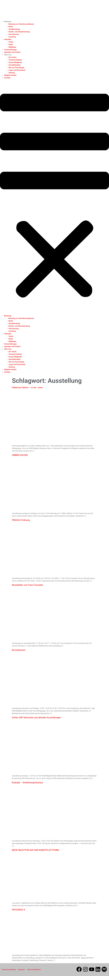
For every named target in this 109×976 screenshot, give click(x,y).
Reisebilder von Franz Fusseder (28, 585)
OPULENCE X (18, 909)
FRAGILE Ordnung (21, 520)
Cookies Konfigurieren (34, 969)
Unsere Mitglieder (15, 62)
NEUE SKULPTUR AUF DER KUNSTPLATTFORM (35, 850)
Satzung (12, 73)
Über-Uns (7, 55)
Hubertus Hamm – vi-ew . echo (27, 387)
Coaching (12, 37)
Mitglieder (12, 47)
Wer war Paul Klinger (16, 68)
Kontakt (7, 78)
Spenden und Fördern (12, 52)
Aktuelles (7, 39)
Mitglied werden (10, 75)
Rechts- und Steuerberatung (19, 32)
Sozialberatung (14, 29)
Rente (11, 27)
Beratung (7, 21)
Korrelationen (18, 650)
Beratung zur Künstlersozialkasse (21, 24)
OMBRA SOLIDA (20, 455)
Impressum (21, 969)
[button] (54, 197)
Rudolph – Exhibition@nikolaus (27, 782)
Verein (11, 42)
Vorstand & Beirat (15, 60)
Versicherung (14, 34)
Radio (11, 45)
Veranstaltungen (10, 50)
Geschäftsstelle (14, 65)
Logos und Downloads (17, 70)
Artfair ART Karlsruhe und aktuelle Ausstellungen (36, 717)
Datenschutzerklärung (9, 969)
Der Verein (12, 57)
